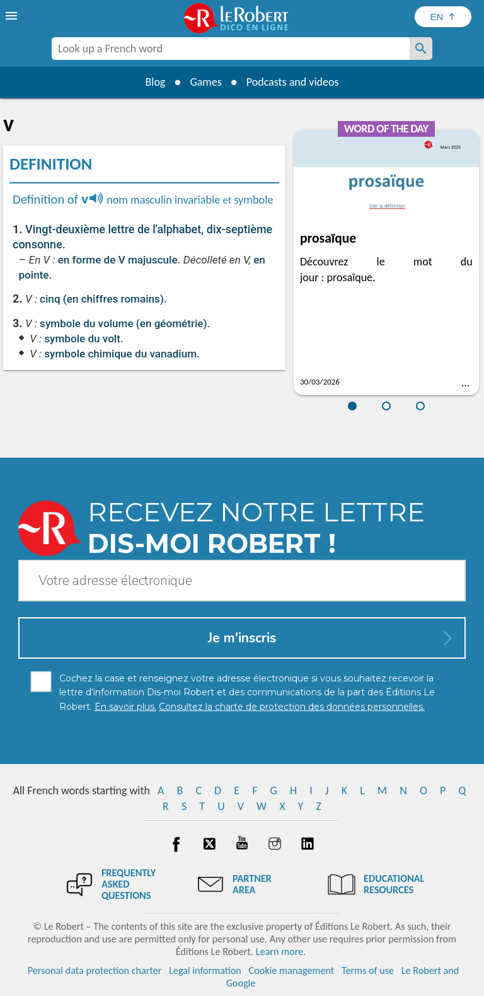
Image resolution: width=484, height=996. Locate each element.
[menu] (12, 16)
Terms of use (368, 970)
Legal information (205, 970)
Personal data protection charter (95, 970)
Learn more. (281, 952)
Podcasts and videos (292, 82)
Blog (155, 82)
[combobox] (231, 48)
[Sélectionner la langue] (443, 16)
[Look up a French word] (421, 48)
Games (205, 82)
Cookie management (292, 970)
